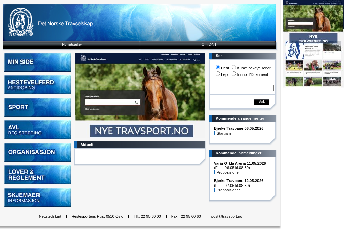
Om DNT (209, 44)
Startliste (224, 133)
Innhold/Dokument (252, 74)
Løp (224, 74)
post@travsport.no (227, 216)
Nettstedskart (50, 216)
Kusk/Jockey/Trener (253, 68)
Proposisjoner (228, 172)
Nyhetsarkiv (72, 44)
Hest (225, 68)
